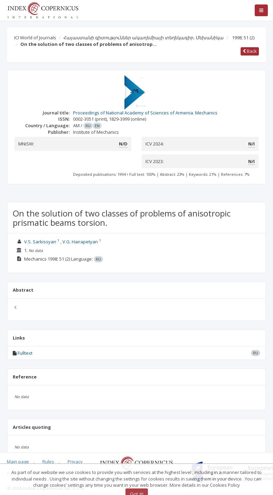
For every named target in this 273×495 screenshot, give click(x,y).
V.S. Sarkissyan (40, 242)
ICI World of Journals (35, 37)
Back (250, 51)
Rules (48, 461)
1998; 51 (243, 37)
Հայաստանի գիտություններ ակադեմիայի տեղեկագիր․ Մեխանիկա (143, 37)
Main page (18, 461)
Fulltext (25, 353)
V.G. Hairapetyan (80, 242)
